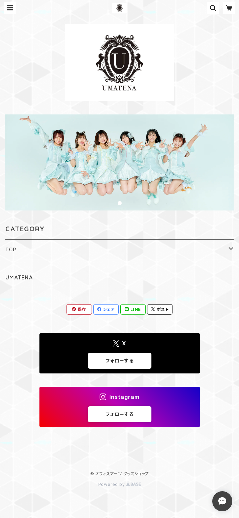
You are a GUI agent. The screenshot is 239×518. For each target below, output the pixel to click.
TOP (10, 249)
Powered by (119, 484)
